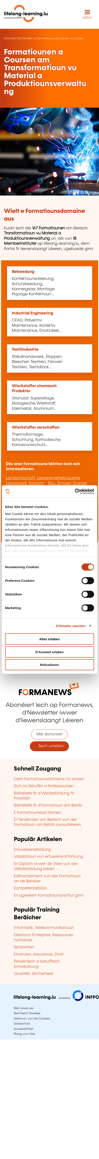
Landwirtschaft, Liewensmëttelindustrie (43, 478)
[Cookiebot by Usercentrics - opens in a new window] (75, 491)
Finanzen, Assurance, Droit (39, 954)
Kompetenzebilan (30, 888)
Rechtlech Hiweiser (27, 1013)
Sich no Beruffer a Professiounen (44, 786)
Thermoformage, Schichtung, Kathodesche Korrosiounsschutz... (36, 440)
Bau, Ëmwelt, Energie (67, 483)
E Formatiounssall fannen (37, 813)
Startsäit (10, 38)
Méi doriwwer (49, 734)
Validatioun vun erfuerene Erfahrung (48, 857)
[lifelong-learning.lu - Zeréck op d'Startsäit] (26, 14)
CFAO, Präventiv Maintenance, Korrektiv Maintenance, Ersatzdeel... (36, 325)
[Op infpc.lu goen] (56, 1000)
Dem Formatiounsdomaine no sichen (49, 779)
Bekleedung (23, 272)
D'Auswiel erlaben (49, 652)
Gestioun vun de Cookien (32, 1018)
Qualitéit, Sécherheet (33, 974)
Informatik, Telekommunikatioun (44, 928)
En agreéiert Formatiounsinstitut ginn (48, 896)
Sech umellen (49, 746)
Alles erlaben (49, 639)
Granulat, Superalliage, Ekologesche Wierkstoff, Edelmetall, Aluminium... (34, 403)
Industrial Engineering (32, 313)
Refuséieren (49, 665)
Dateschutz (22, 1023)
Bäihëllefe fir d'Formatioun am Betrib (48, 805)
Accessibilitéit (23, 1028)
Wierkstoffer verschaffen (35, 428)
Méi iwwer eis (23, 1008)
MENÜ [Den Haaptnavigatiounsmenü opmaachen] (87, 17)
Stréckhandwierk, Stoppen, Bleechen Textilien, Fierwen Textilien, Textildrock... (37, 362)
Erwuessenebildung (32, 850)
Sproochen (24, 947)
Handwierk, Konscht (25, 483)
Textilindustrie (25, 350)
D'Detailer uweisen (71, 626)
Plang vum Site (24, 1034)
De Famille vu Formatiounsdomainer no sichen (50, 38)
